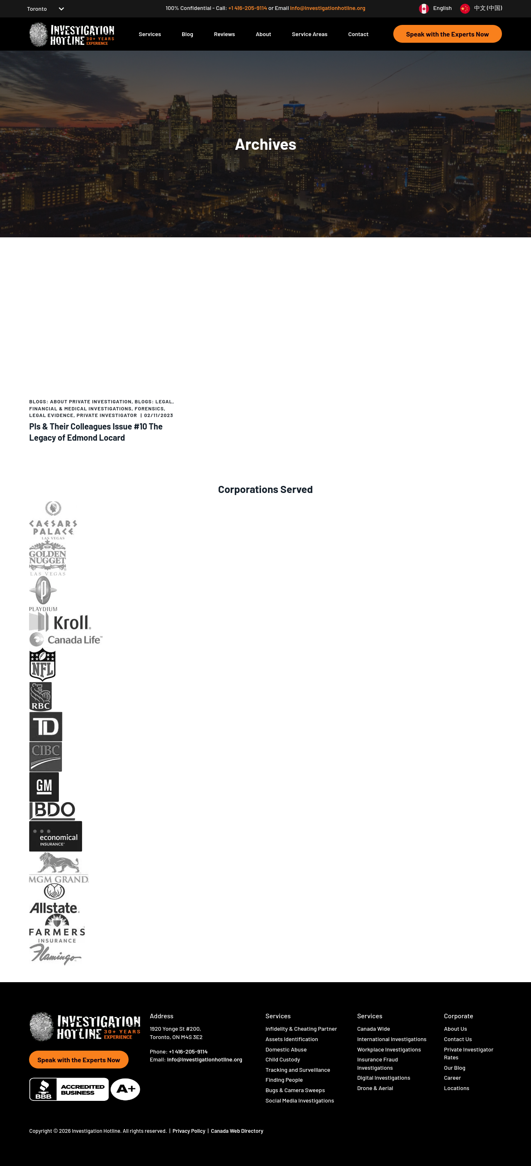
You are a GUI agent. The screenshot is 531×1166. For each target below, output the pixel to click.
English (442, 7)
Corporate (458, 1016)
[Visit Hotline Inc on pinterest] (210, 1073)
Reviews (224, 33)
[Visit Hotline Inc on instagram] (174, 1073)
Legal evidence (51, 415)
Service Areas (310, 33)
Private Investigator (107, 415)
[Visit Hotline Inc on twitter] (162, 1073)
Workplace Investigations (389, 1049)
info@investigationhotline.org (327, 7)
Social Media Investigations (300, 1100)
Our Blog (454, 1067)
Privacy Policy (190, 1130)
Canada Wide (373, 1028)
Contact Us (458, 1038)
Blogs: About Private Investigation (80, 401)
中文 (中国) (488, 7)
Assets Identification (292, 1038)
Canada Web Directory (237, 1130)
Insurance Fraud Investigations (377, 1063)
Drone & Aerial (375, 1087)
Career (452, 1077)
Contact (358, 33)
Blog (187, 33)
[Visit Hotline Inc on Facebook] (151, 1073)
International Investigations (391, 1038)
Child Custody (283, 1059)
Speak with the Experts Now (447, 34)
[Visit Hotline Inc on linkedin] (222, 1073)
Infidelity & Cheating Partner (301, 1028)
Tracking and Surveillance (298, 1069)
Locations (456, 1087)
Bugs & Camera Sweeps (295, 1089)
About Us (455, 1028)
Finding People (284, 1079)
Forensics (149, 408)
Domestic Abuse (286, 1049)
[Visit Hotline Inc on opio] (198, 1073)
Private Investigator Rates (468, 1053)
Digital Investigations (383, 1077)
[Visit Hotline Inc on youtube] (186, 1073)
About (263, 33)
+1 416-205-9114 (248, 7)
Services (150, 33)
